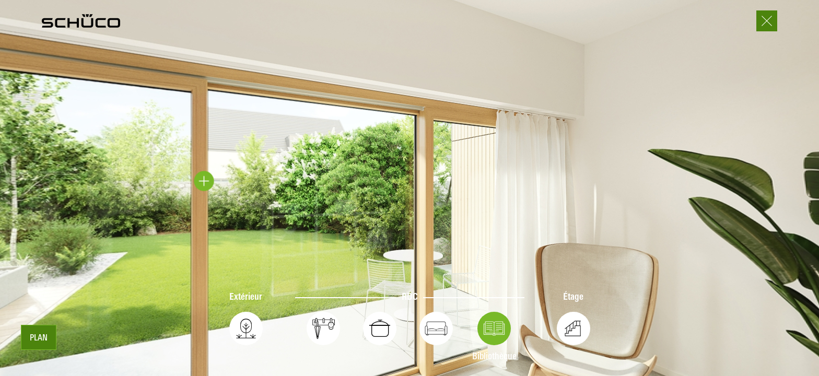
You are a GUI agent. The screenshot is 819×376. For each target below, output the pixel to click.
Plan (39, 338)
